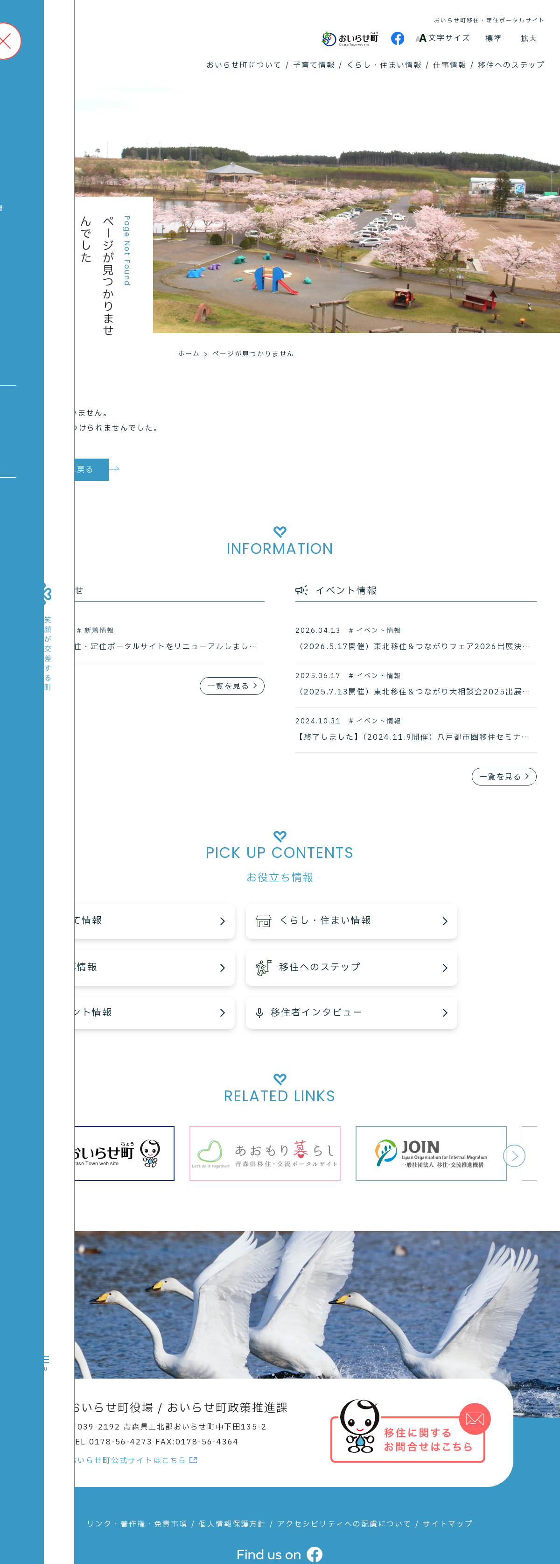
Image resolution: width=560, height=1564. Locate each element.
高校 (23, 281)
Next (514, 1113)
